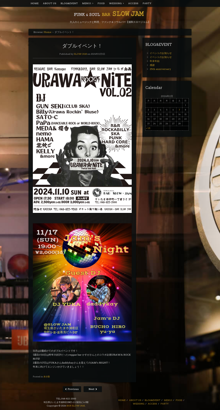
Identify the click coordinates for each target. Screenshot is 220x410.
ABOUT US (49, 3)
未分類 (46, 376)
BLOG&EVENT (69, 3)
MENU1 (86, 3)
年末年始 (155, 61)
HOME (35, 3)
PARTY (147, 3)
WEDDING (115, 3)
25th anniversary (160, 69)
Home (47, 32)
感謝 (152, 65)
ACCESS (133, 3)
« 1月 (148, 128)
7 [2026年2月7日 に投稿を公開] (179, 110)
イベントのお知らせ (161, 53)
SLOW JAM (80, 54)
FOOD (101, 3)
